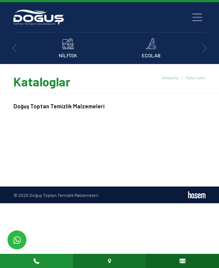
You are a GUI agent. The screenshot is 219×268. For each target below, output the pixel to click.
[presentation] (14, 48)
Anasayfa (170, 77)
